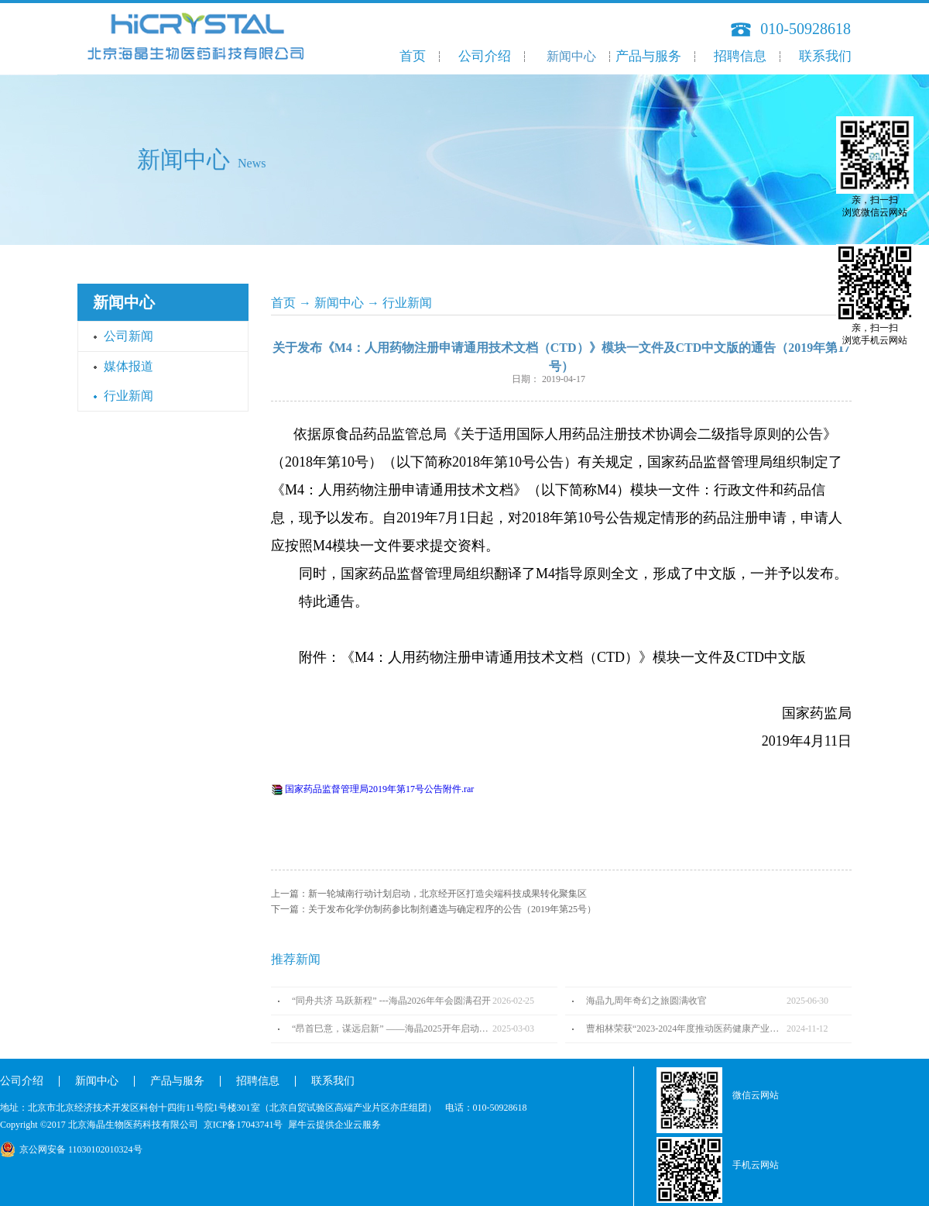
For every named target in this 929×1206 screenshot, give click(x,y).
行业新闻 (407, 302)
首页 (412, 56)
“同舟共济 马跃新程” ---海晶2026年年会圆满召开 (391, 1000)
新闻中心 (339, 302)
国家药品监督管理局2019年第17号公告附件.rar (379, 789)
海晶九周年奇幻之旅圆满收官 (646, 1000)
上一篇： (429, 893)
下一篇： (433, 909)
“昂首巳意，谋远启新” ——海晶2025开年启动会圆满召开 (392, 1028)
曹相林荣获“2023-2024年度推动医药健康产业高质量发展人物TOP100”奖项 (686, 1028)
